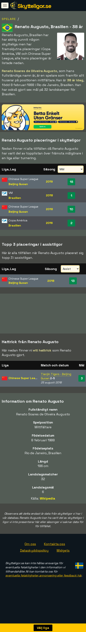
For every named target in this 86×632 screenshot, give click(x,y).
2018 (49, 195)
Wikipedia (47, 511)
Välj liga (43, 628)
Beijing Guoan (18, 184)
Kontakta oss (54, 556)
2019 (49, 181)
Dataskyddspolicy (34, 563)
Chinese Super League (24, 390)
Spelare (9, 19)
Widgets (63, 563)
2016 (49, 223)
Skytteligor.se (34, 6)
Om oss (30, 556)
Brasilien (14, 198)
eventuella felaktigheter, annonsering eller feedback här (43, 588)
